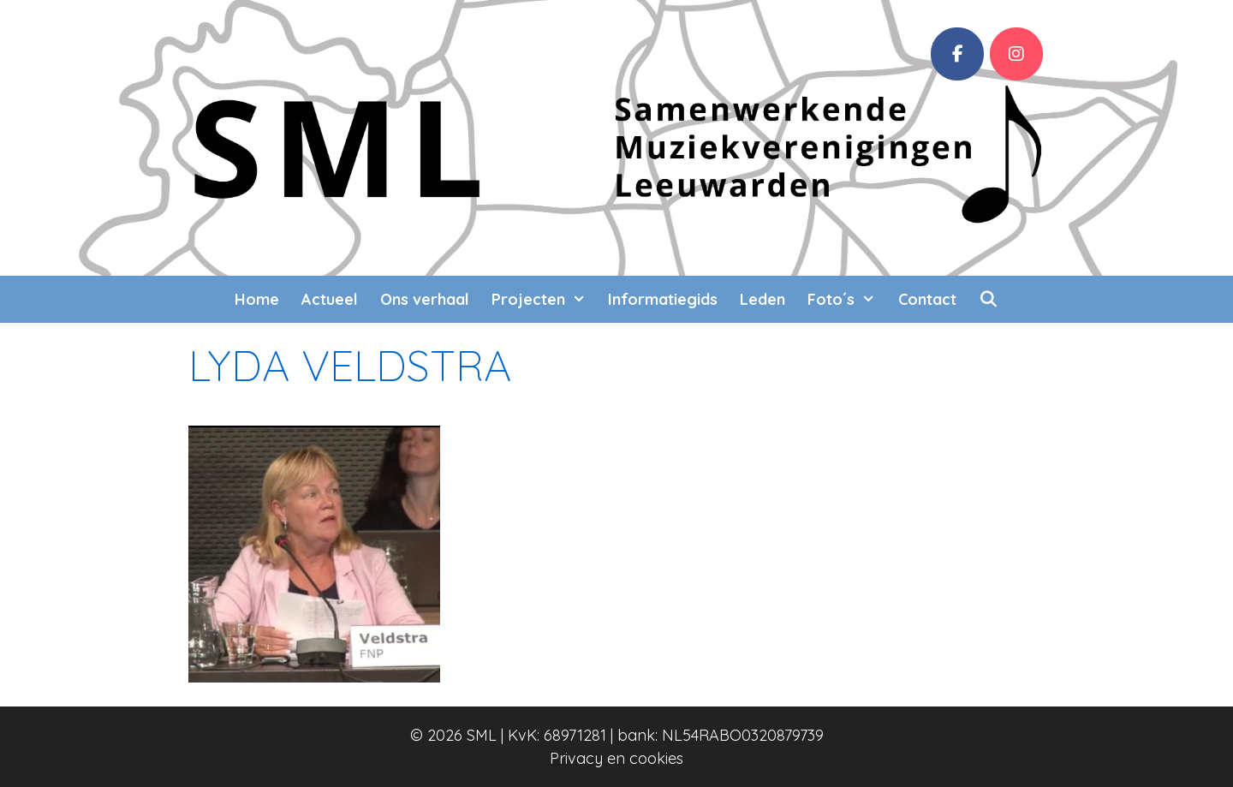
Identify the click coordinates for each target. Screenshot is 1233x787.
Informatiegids (663, 299)
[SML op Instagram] (1016, 53)
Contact (927, 299)
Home (257, 299)
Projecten (544, 299)
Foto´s (846, 299)
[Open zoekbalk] (989, 299)
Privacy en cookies (616, 758)
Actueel (329, 299)
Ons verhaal (424, 299)
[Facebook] (957, 53)
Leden (762, 299)
